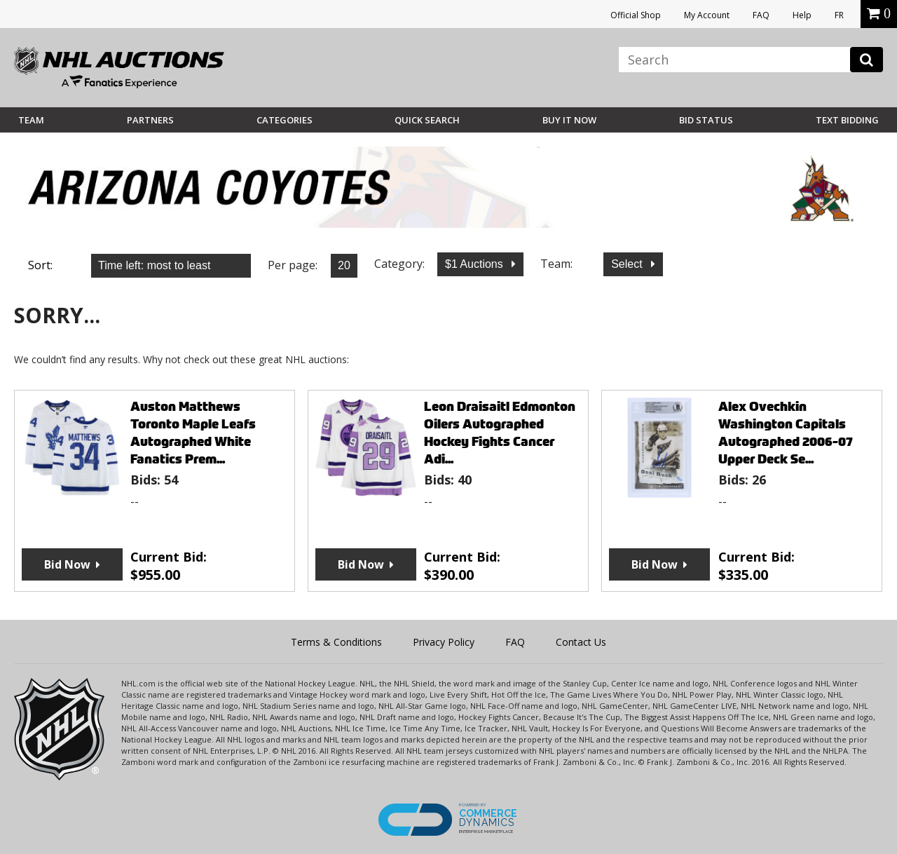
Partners (150, 120)
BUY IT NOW (569, 120)
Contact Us (581, 642)
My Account (707, 15)
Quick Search (427, 120)
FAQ (761, 15)
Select (628, 264)
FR (839, 15)
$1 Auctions (475, 264)
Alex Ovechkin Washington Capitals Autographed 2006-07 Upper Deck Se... (785, 433)
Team (31, 120)
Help (802, 15)
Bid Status (706, 120)
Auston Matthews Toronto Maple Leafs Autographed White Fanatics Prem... (193, 433)
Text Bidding (847, 120)
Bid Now (67, 564)
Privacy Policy (443, 642)
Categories (284, 120)
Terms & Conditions (336, 642)
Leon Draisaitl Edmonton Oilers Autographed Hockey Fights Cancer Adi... (499, 433)
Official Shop (635, 15)
